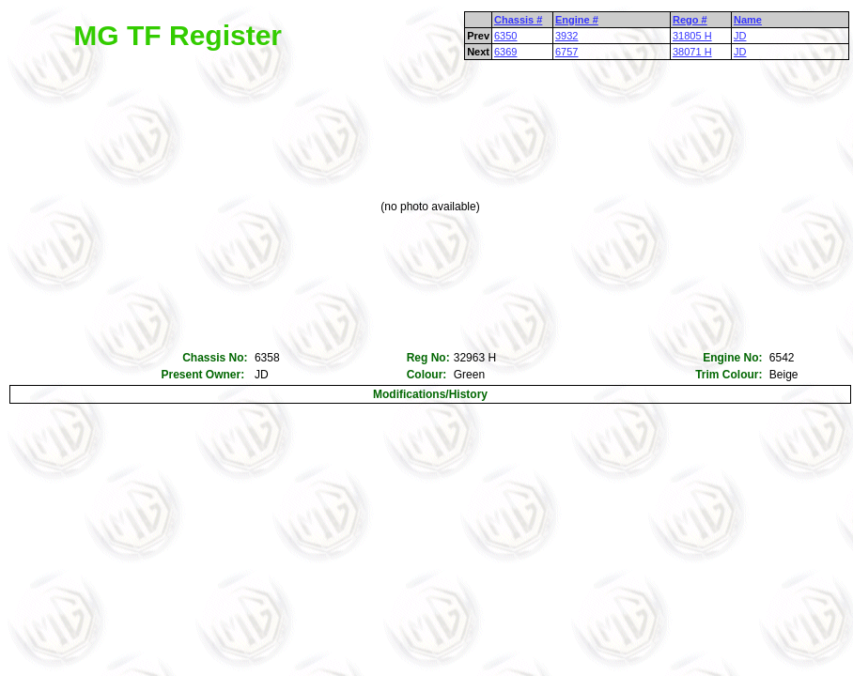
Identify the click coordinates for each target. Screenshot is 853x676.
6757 (566, 51)
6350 (505, 35)
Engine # (576, 19)
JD (740, 35)
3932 (566, 35)
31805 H (692, 35)
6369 (505, 51)
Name (748, 19)
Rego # (690, 19)
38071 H (692, 51)
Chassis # (518, 19)
